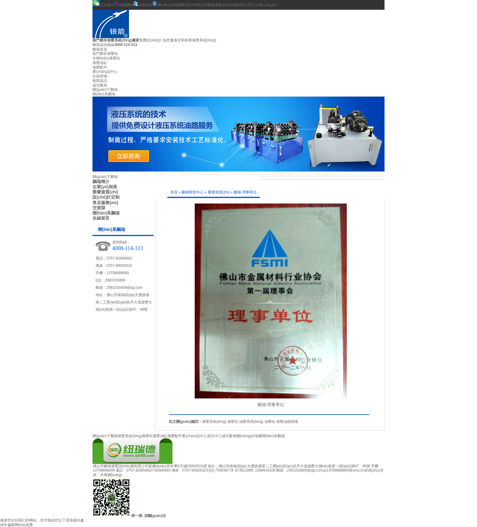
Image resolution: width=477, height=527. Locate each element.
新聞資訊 (99, 81)
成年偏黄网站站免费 (16, 525)
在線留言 (143, 4)
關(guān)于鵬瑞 (105, 89)
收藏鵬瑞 (124, 4)
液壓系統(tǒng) (214, 421)
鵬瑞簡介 (101, 181)
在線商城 (99, 76)
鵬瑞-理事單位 (245, 192)
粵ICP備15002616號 (190, 466)
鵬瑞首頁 (99, 49)
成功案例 (99, 85)
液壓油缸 (99, 63)
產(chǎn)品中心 (104, 71)
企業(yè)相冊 (104, 186)
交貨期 (98, 207)
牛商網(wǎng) (111, 475)
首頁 (174, 192)
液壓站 (232, 421)
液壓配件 (99, 67)
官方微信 (103, 3)
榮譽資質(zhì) (105, 191)
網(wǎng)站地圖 (167, 4)
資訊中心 (214, 436)
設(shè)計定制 (106, 197)
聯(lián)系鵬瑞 (103, 94)
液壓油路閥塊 (287, 421)
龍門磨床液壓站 (105, 53)
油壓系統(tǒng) (251, 421)
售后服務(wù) (105, 202)
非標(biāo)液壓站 (106, 58)
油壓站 (269, 421)
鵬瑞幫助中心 (193, 192)
